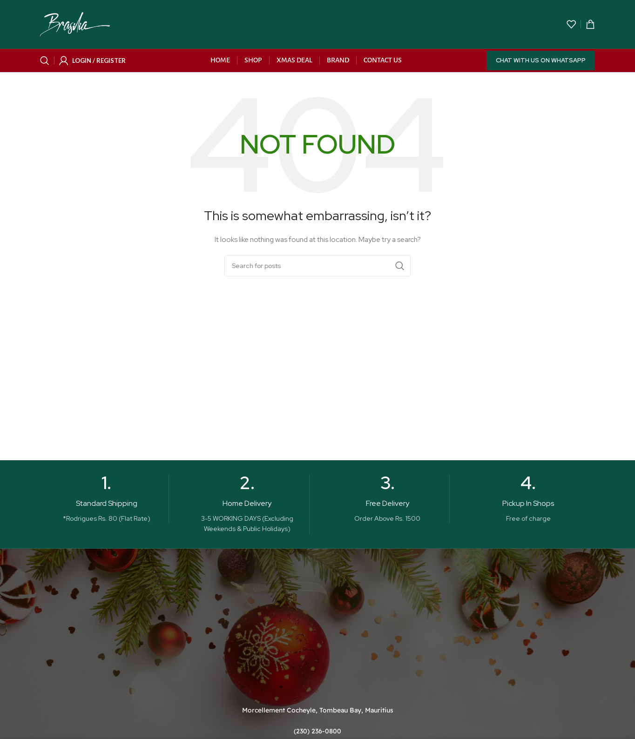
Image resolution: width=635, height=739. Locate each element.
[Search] (44, 60)
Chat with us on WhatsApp (541, 60)
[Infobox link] (107, 499)
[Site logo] (75, 24)
